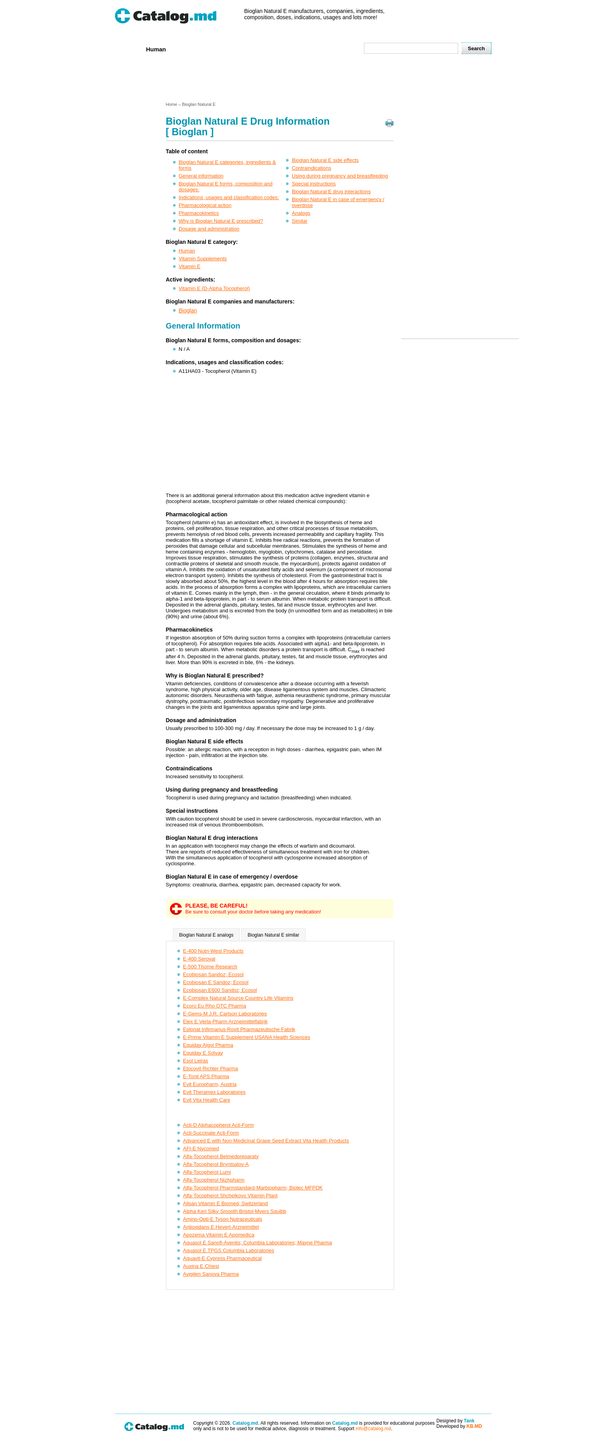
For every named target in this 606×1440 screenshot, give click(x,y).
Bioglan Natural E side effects (325, 160)
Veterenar (189, 48)
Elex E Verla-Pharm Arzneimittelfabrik (225, 1021)
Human (156, 49)
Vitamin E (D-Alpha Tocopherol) (214, 288)
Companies (228, 48)
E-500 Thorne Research (210, 967)
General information (201, 176)
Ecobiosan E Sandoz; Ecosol (216, 982)
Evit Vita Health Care (206, 1100)
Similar (300, 221)
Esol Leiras (195, 1061)
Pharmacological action (205, 205)
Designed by (456, 1421)
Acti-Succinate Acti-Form (211, 1133)
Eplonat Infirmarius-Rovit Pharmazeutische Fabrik (239, 1029)
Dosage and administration (209, 229)
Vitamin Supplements (203, 258)
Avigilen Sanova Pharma (211, 1274)
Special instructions (314, 184)
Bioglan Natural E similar (273, 935)
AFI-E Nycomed (201, 1148)
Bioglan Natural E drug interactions (331, 191)
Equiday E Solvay (203, 1053)
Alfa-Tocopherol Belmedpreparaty (221, 1156)
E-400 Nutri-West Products (213, 951)
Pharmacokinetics (199, 213)
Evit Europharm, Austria (210, 1084)
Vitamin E (189, 266)
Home (128, 48)
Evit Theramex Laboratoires (214, 1092)
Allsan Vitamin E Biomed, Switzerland (225, 1203)
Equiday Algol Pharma (208, 1045)
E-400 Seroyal (199, 959)
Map (340, 48)
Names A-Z (310, 48)
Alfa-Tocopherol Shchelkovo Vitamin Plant (230, 1195)
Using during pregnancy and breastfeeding (340, 176)
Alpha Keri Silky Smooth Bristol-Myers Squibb (234, 1211)
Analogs (301, 213)
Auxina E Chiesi (201, 1266)
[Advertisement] (303, 79)
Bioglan (188, 310)
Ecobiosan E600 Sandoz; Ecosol (220, 990)
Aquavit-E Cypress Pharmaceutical (222, 1258)
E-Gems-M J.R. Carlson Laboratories (225, 1014)
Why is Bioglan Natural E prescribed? (221, 221)
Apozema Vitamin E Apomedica (219, 1235)
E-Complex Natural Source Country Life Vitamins (238, 998)
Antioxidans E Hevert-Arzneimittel (221, 1227)
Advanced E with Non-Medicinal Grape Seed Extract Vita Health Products (266, 1141)
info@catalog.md (373, 1428)
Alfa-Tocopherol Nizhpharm (214, 1180)
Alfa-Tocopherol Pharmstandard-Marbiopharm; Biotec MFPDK (253, 1188)
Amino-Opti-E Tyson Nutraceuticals (222, 1219)
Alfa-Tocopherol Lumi (207, 1172)
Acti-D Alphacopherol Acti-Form (218, 1125)
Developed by (459, 1426)
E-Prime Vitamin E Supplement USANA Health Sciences (246, 1037)
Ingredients (269, 48)
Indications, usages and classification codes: (229, 197)
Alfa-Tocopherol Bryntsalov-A (216, 1164)
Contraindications (311, 168)
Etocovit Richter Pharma (210, 1068)
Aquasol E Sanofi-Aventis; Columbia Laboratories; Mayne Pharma (257, 1243)
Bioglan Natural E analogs (206, 935)
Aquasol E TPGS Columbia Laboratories (228, 1250)
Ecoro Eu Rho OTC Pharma (214, 1006)
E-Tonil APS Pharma (206, 1076)
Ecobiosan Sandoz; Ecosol (213, 974)
